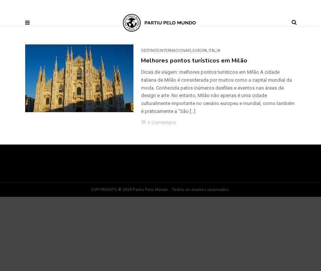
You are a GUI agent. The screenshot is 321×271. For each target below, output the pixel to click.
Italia (214, 51)
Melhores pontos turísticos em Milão (194, 60)
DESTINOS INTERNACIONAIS (166, 51)
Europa (199, 51)
